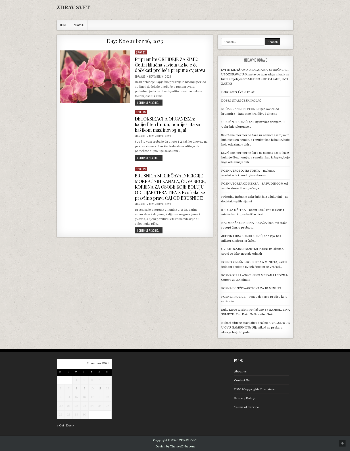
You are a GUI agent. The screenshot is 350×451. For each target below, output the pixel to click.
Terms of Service (246, 407)
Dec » (70, 425)
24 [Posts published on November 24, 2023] (92, 405)
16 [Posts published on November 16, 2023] (84, 397)
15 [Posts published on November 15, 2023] (76, 397)
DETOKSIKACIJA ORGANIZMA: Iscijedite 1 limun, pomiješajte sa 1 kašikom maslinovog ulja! (169, 123)
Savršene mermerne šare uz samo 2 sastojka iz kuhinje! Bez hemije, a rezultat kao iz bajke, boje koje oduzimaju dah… (255, 139)
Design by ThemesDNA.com (175, 446)
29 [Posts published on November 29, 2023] (76, 414)
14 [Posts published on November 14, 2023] (68, 397)
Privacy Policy (244, 398)
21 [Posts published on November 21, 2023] (68, 405)
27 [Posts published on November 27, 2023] (60, 414)
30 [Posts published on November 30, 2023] (84, 414)
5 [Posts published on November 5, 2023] (107, 380)
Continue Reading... (149, 102)
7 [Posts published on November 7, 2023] (69, 388)
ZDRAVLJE (78, 25)
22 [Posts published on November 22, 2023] (76, 405)
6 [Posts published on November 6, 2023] (61, 388)
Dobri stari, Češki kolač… (238, 92)
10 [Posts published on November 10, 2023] (92, 388)
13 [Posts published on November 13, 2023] (60, 397)
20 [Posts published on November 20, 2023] (61, 405)
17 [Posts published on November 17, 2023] (92, 397)
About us (240, 371)
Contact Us (242, 380)
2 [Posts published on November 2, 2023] (84, 380)
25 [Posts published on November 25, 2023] (100, 405)
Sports (141, 52)
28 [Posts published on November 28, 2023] (69, 414)
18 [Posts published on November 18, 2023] (99, 397)
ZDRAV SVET (73, 7)
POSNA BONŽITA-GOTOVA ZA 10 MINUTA (251, 288)
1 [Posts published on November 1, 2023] (76, 380)
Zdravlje (140, 76)
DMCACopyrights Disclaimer (255, 389)
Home (63, 25)
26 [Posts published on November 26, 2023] (107, 405)
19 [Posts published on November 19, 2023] (107, 397)
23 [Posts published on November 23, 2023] (84, 405)
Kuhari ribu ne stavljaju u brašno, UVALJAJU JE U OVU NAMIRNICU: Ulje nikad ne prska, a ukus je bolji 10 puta (255, 327)
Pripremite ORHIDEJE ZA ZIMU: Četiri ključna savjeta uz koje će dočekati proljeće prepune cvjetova (170, 64)
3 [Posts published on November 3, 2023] (92, 380)
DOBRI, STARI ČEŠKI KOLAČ (241, 100)
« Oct (60, 425)
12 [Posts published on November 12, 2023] (107, 388)
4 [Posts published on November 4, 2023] (100, 380)
